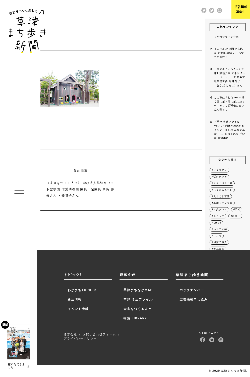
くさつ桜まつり (223, 183)
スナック (218, 216)
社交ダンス (220, 209)
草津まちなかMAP (138, 290)
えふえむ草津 (221, 196)
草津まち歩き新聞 (192, 274)
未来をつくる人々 (137, 309)
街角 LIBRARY (135, 318)
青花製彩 (218, 249)
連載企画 (128, 274)
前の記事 (80, 184)
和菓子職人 (220, 242)
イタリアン (220, 170)
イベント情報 (78, 309)
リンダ (217, 235)
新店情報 (75, 299)
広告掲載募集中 (241, 9)
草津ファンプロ (223, 203)
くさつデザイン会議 (226, 36)
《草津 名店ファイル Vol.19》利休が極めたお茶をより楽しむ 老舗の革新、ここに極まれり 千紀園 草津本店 (229, 129)
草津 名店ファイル (138, 299)
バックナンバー (191, 290)
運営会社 (70, 334)
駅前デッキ (220, 176)
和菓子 (236, 216)
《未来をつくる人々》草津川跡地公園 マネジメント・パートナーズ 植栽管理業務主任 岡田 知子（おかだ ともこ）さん (229, 77)
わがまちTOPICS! (82, 290)
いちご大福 (220, 229)
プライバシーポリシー (80, 338)
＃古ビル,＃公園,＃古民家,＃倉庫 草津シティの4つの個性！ (229, 52)
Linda (217, 222)
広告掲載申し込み (193, 299)
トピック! (72, 274)
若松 (237, 209)
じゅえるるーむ (223, 189)
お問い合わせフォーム (99, 334)
